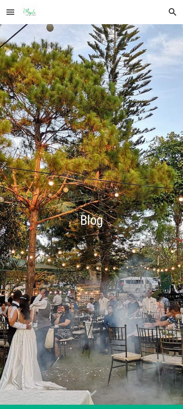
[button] (10, 12)
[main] (91, 216)
